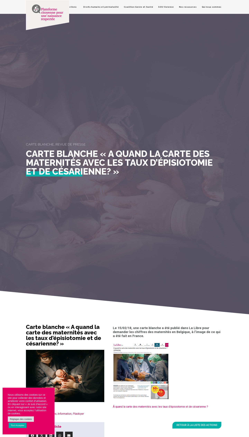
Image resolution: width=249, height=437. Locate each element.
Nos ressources (188, 7)
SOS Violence (166, 7)
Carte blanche (40, 144)
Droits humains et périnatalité (101, 7)
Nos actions (70, 7)
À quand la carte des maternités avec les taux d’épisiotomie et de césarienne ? (160, 406)
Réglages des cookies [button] (21, 419)
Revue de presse (71, 144)
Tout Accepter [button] (17, 425)
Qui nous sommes (212, 7)
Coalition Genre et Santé (138, 7)
